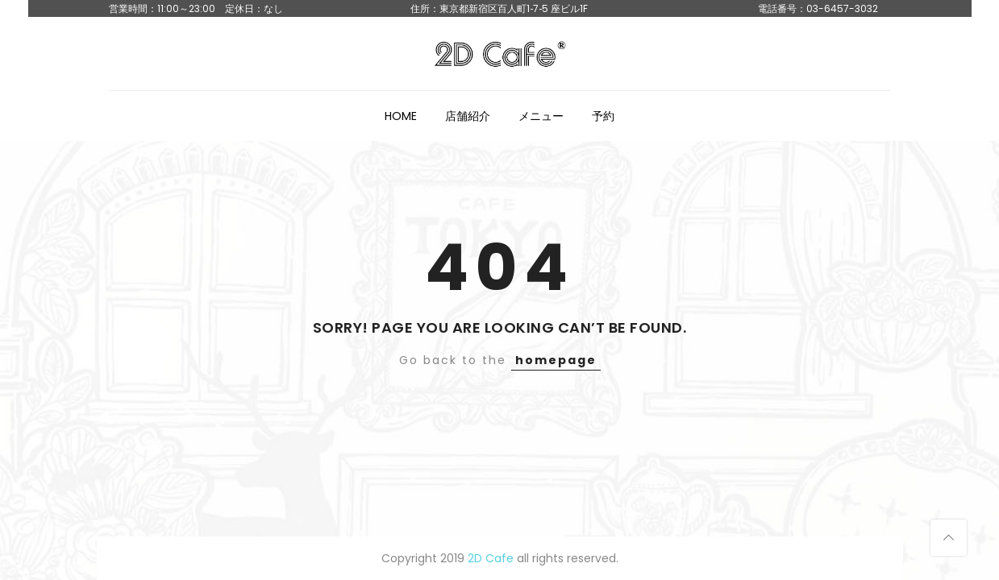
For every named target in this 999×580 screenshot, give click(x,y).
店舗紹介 (467, 116)
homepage (556, 360)
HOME (401, 116)
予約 (603, 116)
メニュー (541, 116)
